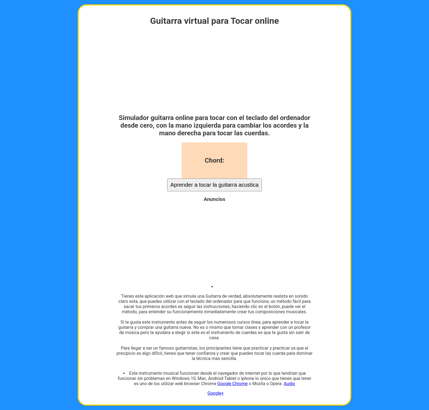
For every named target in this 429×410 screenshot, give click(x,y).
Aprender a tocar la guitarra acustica (214, 185)
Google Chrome (233, 383)
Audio (289, 383)
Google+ (215, 393)
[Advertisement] (214, 70)
